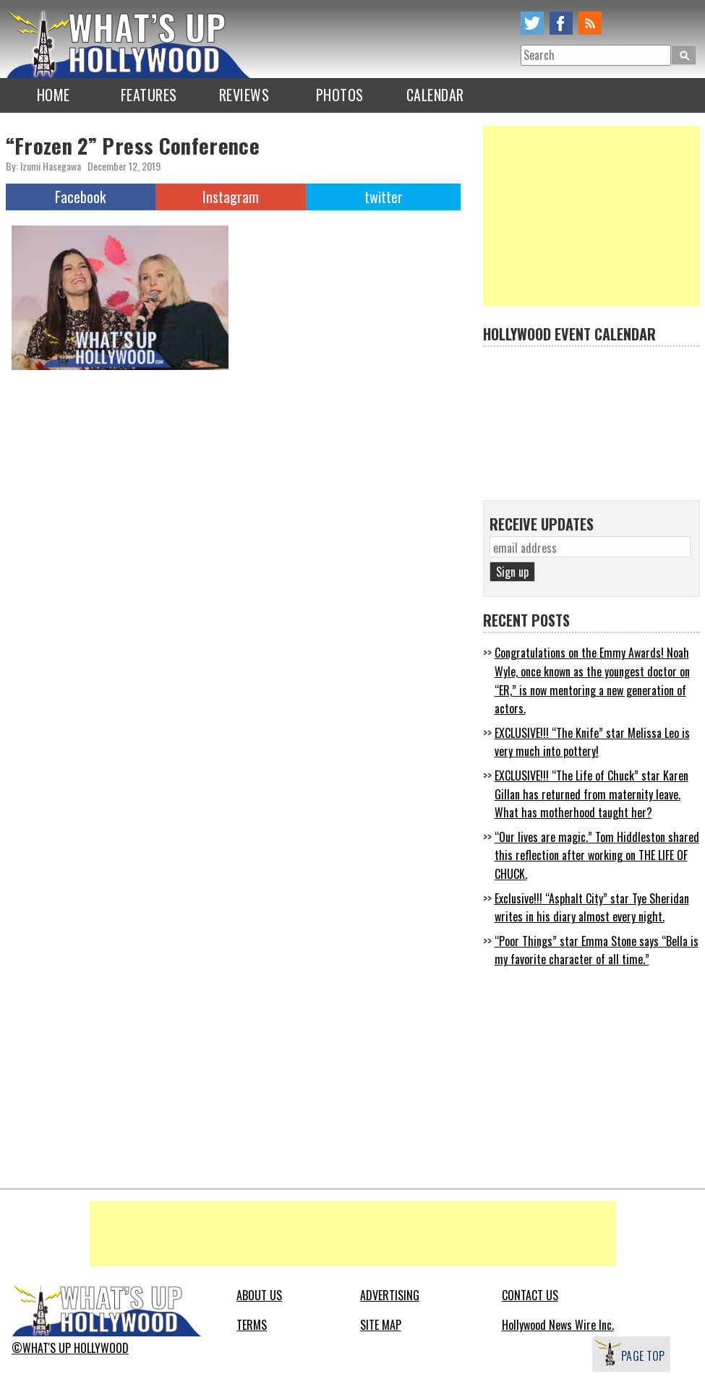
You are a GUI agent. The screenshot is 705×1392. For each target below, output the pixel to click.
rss (590, 23)
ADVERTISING (389, 1295)
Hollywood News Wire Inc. (558, 1324)
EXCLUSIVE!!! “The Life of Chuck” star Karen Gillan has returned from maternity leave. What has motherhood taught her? (591, 794)
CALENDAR (435, 95)
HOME (53, 95)
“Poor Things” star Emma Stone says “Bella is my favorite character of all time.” (596, 950)
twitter (532, 23)
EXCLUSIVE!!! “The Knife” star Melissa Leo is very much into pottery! (592, 742)
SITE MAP (380, 1324)
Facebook (80, 196)
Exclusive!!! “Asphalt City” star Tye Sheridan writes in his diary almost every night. (592, 908)
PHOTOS (340, 95)
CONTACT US (530, 1295)
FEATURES (149, 95)
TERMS (251, 1324)
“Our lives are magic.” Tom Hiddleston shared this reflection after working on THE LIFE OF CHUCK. (597, 855)
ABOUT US (259, 1295)
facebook (561, 23)
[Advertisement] (591, 216)
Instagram (230, 196)
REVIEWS (244, 95)
